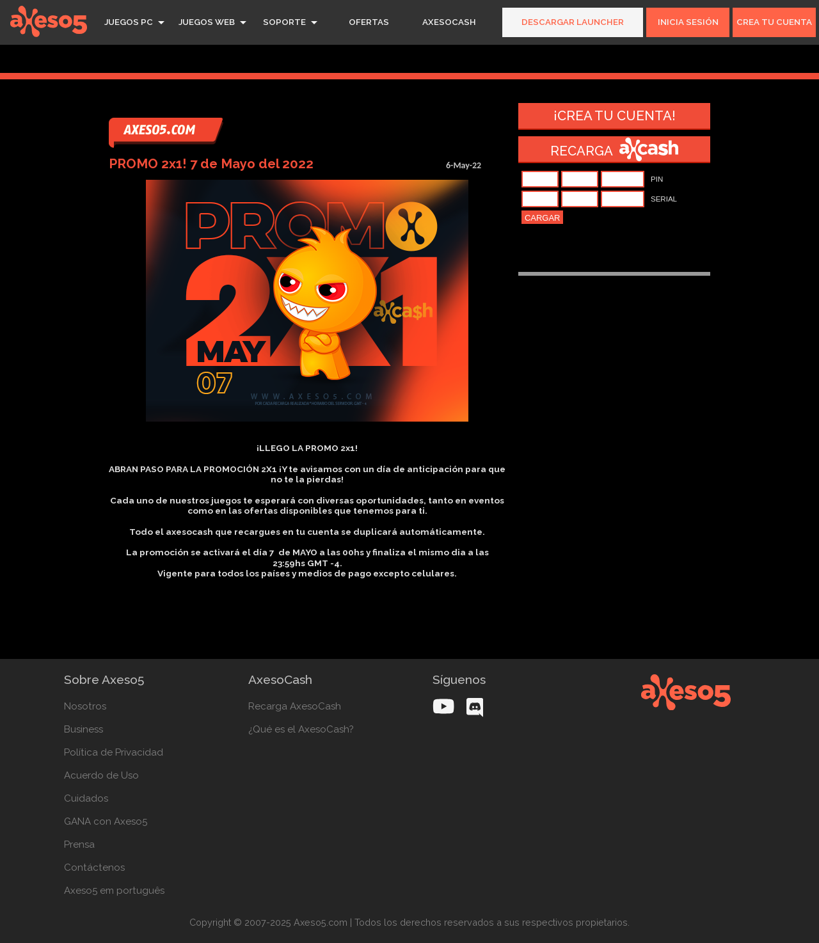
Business (83, 729)
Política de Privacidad (113, 752)
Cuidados (86, 798)
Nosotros (85, 706)
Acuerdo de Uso (101, 775)
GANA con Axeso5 (105, 821)
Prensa (79, 844)
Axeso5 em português (114, 890)
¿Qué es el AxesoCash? (301, 729)
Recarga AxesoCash (294, 706)
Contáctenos (94, 867)
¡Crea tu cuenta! (614, 115)
